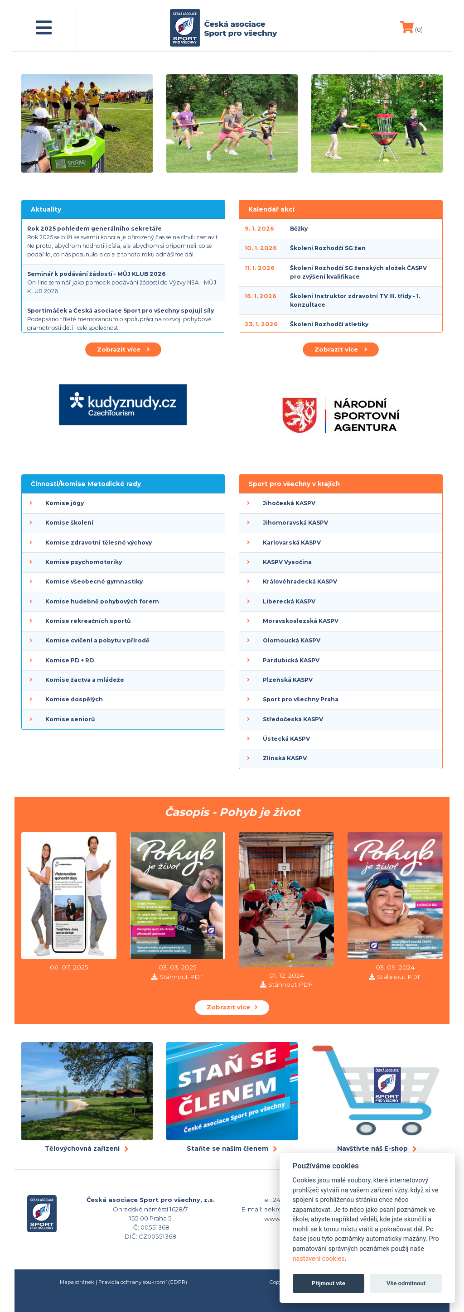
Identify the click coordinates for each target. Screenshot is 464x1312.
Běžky (299, 228)
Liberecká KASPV (289, 601)
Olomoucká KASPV (291, 640)
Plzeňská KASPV (288, 679)
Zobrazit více (123, 349)
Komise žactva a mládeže (84, 679)
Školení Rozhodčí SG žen (328, 248)
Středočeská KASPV (293, 719)
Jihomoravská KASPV (295, 522)
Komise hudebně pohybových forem (102, 601)
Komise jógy (64, 503)
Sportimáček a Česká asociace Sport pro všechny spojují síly (120, 310)
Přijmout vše (328, 1283)
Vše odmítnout (406, 1283)
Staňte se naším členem (227, 1148)
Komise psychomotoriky (83, 562)
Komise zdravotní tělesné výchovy (98, 542)
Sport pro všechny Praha (300, 699)
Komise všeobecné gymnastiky (94, 581)
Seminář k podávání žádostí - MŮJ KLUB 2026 (96, 273)
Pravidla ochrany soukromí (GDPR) (142, 1282)
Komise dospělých (74, 699)
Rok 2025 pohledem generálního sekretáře (94, 228)
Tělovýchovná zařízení (82, 1148)
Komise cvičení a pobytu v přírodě (97, 640)
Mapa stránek (77, 1282)
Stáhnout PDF (182, 976)
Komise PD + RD (69, 660)
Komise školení (69, 522)
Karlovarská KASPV (292, 542)
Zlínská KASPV (285, 758)
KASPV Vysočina (287, 562)
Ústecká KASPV (286, 738)
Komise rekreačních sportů (87, 620)
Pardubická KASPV (291, 660)
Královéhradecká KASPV (300, 581)
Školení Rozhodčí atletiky (329, 324)
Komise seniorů (70, 719)
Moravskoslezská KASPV (300, 620)
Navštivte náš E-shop (372, 1148)
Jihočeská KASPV (289, 503)
